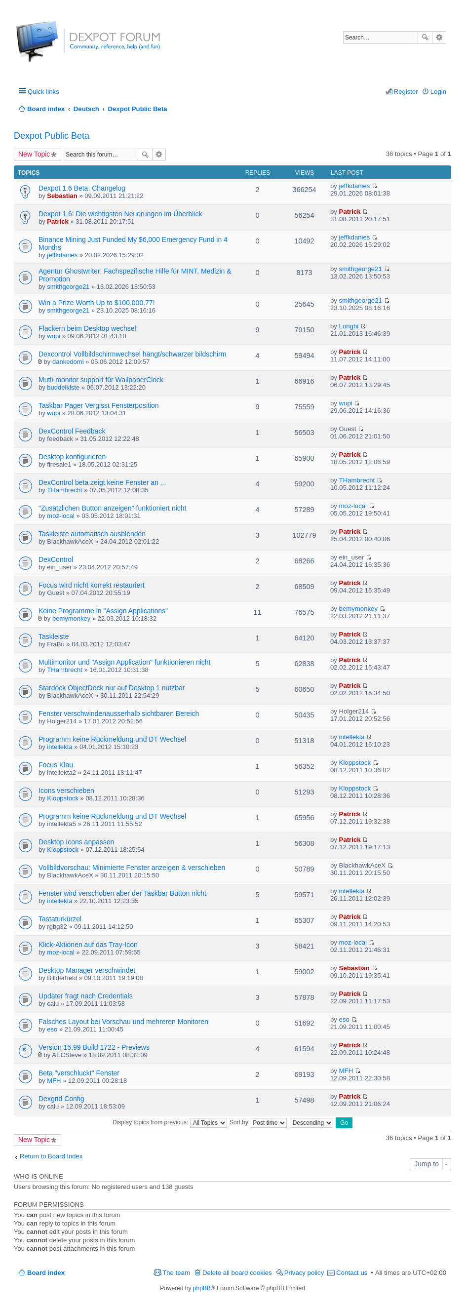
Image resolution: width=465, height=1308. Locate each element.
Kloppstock (355, 762)
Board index (46, 1272)
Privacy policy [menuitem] (304, 1272)
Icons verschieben (66, 790)
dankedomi (68, 361)
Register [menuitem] (406, 91)
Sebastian (62, 195)
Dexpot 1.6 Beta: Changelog (82, 188)
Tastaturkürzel (60, 919)
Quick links (43, 91)
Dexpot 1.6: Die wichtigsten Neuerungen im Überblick (120, 214)
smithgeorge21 (68, 286)
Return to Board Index (51, 1156)
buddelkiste (63, 387)
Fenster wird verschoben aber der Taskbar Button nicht (122, 893)
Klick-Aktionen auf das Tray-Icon (88, 945)
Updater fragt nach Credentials (86, 996)
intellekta (59, 747)
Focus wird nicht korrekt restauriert (92, 585)
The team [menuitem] (176, 1272)
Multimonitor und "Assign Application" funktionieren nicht (124, 662)
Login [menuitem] (438, 91)
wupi (53, 336)
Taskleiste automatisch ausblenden (92, 534)
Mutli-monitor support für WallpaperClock (101, 380)
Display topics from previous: (170, 1122)
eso (52, 1029)
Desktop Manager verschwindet (87, 970)
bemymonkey (71, 618)
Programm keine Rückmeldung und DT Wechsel (112, 739)
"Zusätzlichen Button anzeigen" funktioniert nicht (112, 508)
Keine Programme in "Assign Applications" (103, 611)
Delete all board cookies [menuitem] (237, 1272)
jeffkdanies (354, 186)
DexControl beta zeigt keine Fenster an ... (102, 482)
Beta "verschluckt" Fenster (79, 1073)
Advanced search (439, 37)
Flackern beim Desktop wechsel (87, 328)
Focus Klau (56, 765)
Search (425, 37)
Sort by (258, 1122)
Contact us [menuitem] (351, 1272)
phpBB (202, 1288)
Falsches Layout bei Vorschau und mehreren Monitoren (123, 1022)
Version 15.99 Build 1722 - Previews (94, 1047)
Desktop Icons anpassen (76, 842)
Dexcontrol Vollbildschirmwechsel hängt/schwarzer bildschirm (132, 354)
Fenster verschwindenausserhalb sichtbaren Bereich (119, 713)
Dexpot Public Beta (51, 136)
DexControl (56, 559)
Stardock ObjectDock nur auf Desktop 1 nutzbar (112, 688)
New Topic (34, 154)
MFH (54, 1080)
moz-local (61, 515)
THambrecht (64, 490)
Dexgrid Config (61, 1099)
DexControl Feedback (72, 431)
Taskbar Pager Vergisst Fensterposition (99, 405)
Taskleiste (54, 636)
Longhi (349, 326)
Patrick (57, 221)
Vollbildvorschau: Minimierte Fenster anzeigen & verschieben (132, 868)
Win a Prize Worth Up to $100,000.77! (97, 303)
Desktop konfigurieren (72, 457)
